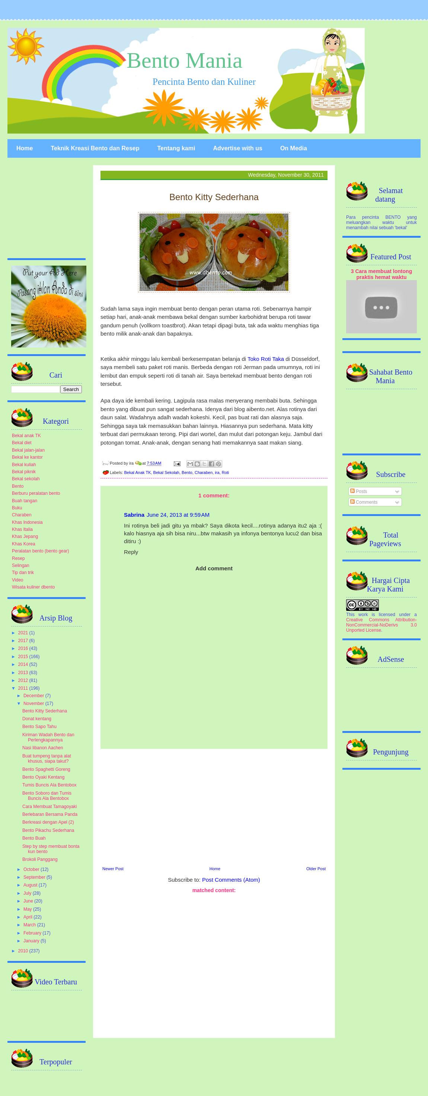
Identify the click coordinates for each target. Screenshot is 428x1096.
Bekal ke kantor (27, 457)
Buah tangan (24, 500)
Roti (225, 472)
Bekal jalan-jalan (28, 450)
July (28, 893)
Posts (358, 491)
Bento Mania (185, 60)
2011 (23, 688)
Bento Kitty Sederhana (44, 711)
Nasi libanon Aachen (42, 747)
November (34, 703)
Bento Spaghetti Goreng (46, 769)
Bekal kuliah (24, 464)
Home (24, 148)
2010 (23, 951)
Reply (131, 552)
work (363, 614)
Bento (187, 472)
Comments (363, 502)
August (31, 885)
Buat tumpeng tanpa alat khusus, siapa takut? (46, 758)
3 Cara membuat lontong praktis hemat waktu (381, 274)
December (34, 695)
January (32, 940)
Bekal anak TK (26, 435)
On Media (293, 148)
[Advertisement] (214, 964)
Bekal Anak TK (137, 472)
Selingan (20, 565)
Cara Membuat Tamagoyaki (49, 806)
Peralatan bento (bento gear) (40, 551)
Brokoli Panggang (40, 859)
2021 (23, 632)
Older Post (316, 868)
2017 (23, 640)
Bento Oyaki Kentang (43, 777)
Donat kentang (36, 718)
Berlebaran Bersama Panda (49, 814)
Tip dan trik (23, 572)
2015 (23, 656)
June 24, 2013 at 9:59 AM (178, 515)
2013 (23, 672)
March (30, 924)
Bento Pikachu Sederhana (48, 830)
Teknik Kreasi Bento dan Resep (95, 148)
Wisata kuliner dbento (33, 587)
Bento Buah (34, 838)
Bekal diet (22, 442)
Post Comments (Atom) (231, 880)
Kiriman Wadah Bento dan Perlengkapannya (48, 737)
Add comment (214, 568)
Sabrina (134, 515)
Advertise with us (237, 148)
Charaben (204, 472)
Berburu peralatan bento (36, 493)
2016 (23, 648)
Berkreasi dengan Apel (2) (48, 822)
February (32, 933)
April (28, 917)
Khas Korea (23, 544)
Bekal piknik (24, 471)
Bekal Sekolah (166, 472)
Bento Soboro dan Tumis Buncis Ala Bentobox (46, 796)
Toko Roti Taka (265, 359)
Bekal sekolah (26, 478)
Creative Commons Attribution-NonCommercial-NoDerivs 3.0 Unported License (381, 625)
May (28, 909)
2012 (23, 680)
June (28, 901)
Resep (18, 558)
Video (17, 580)
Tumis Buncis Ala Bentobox (49, 785)
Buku (17, 507)
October (32, 869)
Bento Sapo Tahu (39, 726)
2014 (23, 664)
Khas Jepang (25, 536)
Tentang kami (176, 148)
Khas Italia (22, 529)
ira (217, 472)
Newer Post (113, 868)
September (35, 877)
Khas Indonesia (27, 522)
